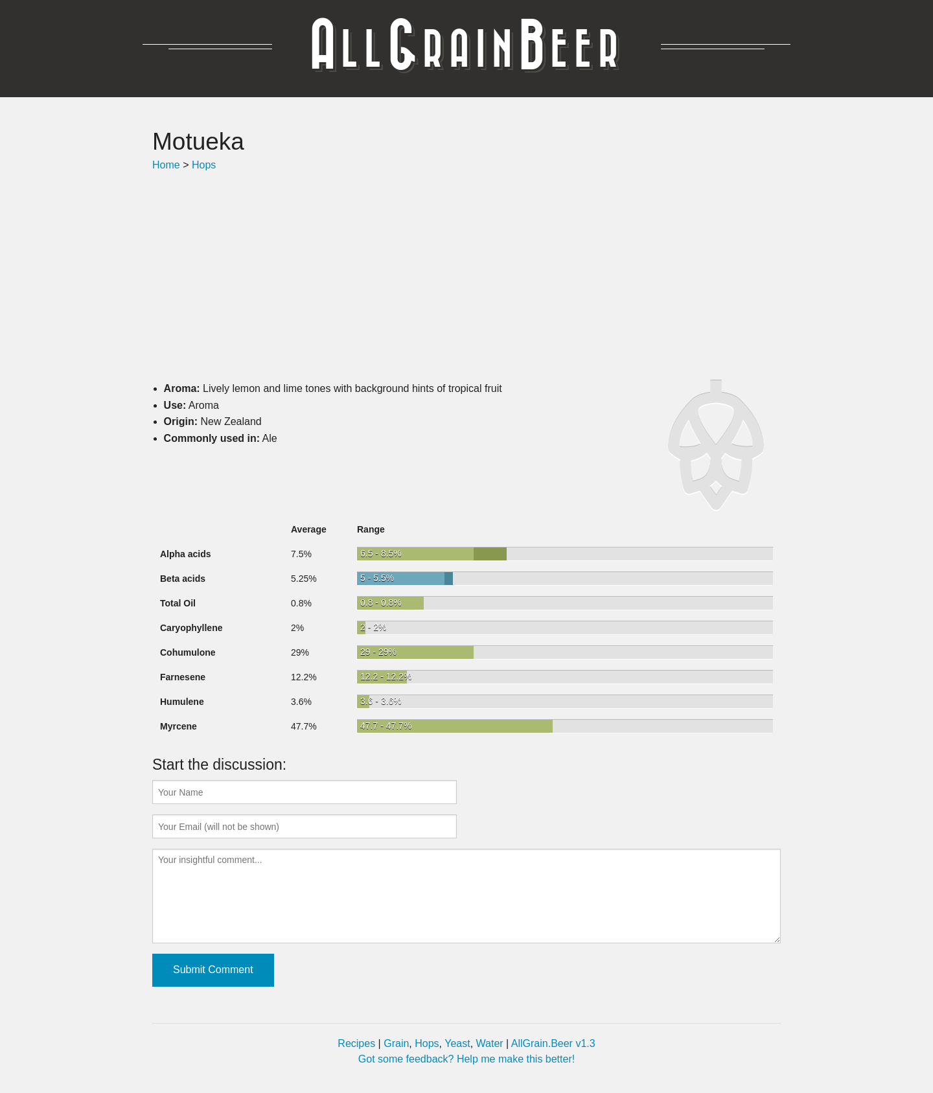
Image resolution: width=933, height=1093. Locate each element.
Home (166, 164)
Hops (204, 164)
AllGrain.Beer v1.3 (553, 1043)
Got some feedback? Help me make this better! (466, 1058)
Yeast (457, 1043)
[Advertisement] (466, 276)
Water (489, 1043)
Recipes (356, 1043)
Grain (396, 1043)
